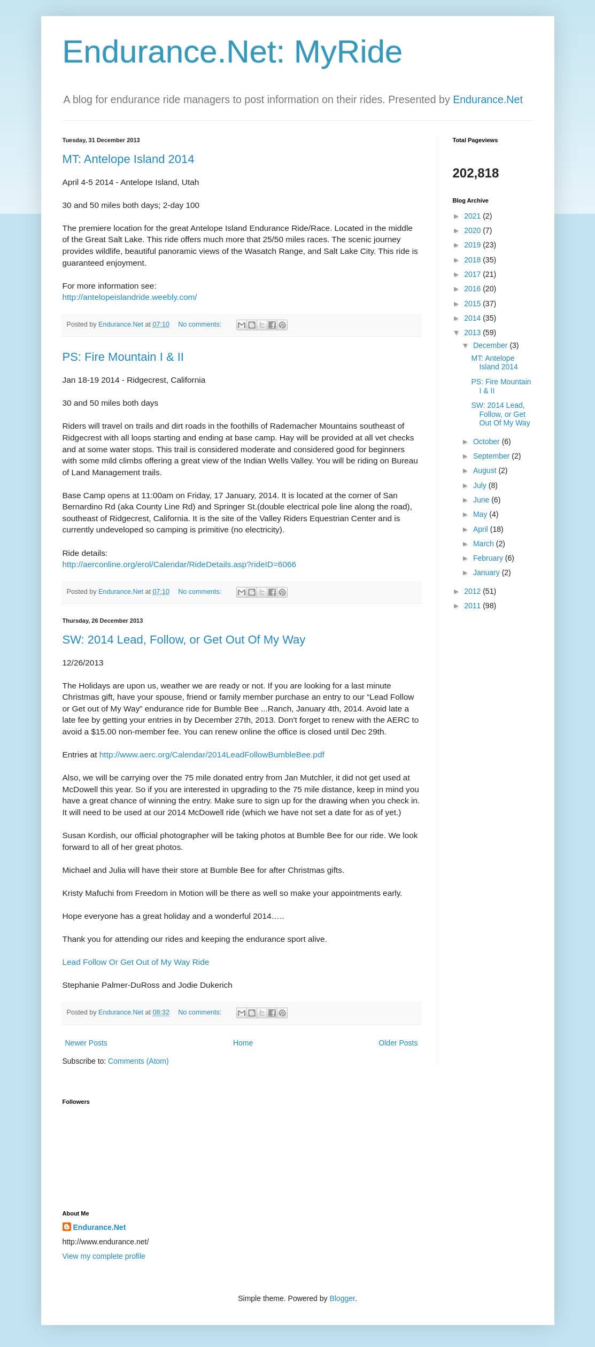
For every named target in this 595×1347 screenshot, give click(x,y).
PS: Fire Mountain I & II (123, 356)
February (489, 558)
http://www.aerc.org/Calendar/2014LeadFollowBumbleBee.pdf (211, 754)
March (484, 543)
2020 (473, 230)
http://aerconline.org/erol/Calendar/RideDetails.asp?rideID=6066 (180, 564)
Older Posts (398, 1043)
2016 (473, 288)
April (481, 529)
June (482, 500)
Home (243, 1043)
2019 (473, 245)
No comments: (200, 324)
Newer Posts (86, 1043)
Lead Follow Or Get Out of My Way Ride (136, 961)
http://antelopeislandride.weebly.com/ (130, 296)
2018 (473, 260)
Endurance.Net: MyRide (233, 51)
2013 (473, 332)
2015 (473, 303)
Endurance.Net (488, 99)
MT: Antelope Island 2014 (129, 159)
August (485, 470)
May (481, 514)
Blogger (341, 1298)
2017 (473, 274)
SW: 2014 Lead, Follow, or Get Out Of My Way (184, 639)
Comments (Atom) (138, 1061)
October (487, 441)
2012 (473, 591)
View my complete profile (104, 1256)
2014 (473, 318)
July (481, 485)
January (487, 572)
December (491, 345)
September (492, 456)
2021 (473, 216)
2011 (473, 605)
